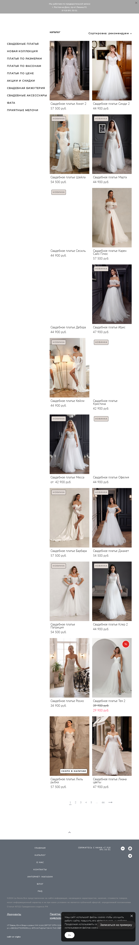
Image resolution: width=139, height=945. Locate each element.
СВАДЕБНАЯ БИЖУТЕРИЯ (26, 88)
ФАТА (11, 102)
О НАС (40, 862)
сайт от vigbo (14, 937)
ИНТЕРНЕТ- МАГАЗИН (40, 876)
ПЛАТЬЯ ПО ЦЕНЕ (20, 73)
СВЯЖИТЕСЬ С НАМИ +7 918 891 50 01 (94, 848)
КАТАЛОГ (40, 855)
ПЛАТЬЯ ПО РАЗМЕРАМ (24, 58)
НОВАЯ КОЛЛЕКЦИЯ (22, 51)
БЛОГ (40, 884)
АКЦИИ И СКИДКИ (21, 80)
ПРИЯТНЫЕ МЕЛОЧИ (22, 110)
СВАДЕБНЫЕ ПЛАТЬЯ (23, 43)
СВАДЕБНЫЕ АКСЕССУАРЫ (27, 95)
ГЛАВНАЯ (40, 848)
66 (103, 802)
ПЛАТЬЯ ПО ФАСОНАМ (24, 66)
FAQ (40, 891)
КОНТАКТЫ (40, 869)
